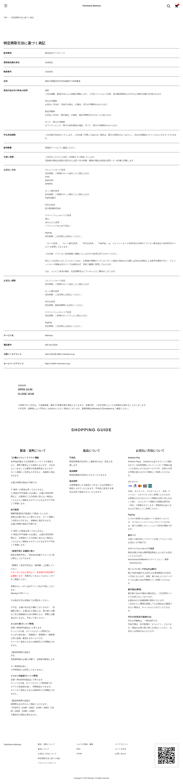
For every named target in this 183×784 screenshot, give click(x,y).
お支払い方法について (47, 754)
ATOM (79, 754)
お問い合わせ (120, 754)
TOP (5, 17)
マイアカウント (121, 744)
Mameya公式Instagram (102, 408)
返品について (43, 749)
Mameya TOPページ (20, 593)
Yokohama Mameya (91, 6)
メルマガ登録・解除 (84, 744)
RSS (78, 749)
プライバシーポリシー (47, 763)
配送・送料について (46, 744)
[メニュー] (5, 5)
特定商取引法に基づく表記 (49, 758)
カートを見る (120, 749)
